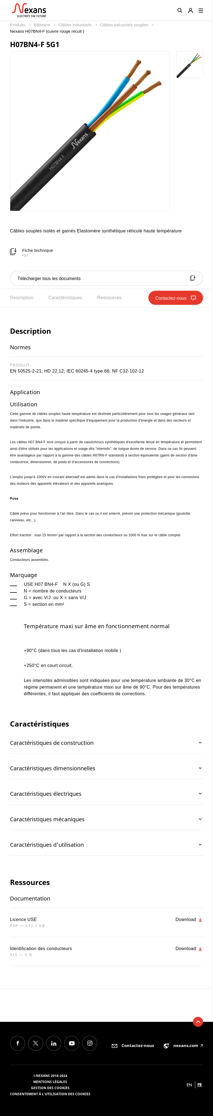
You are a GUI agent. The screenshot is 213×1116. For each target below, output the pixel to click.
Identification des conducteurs (41, 948)
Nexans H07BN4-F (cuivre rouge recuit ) (47, 31)
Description (21, 297)
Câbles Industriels (76, 24)
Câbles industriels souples (124, 24)
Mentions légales (50, 1081)
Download (189, 920)
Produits (18, 24)
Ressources (109, 297)
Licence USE (23, 919)
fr (199, 1084)
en (189, 1084)
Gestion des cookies (50, 1088)
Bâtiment (42, 24)
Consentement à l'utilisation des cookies (50, 1094)
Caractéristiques (65, 297)
